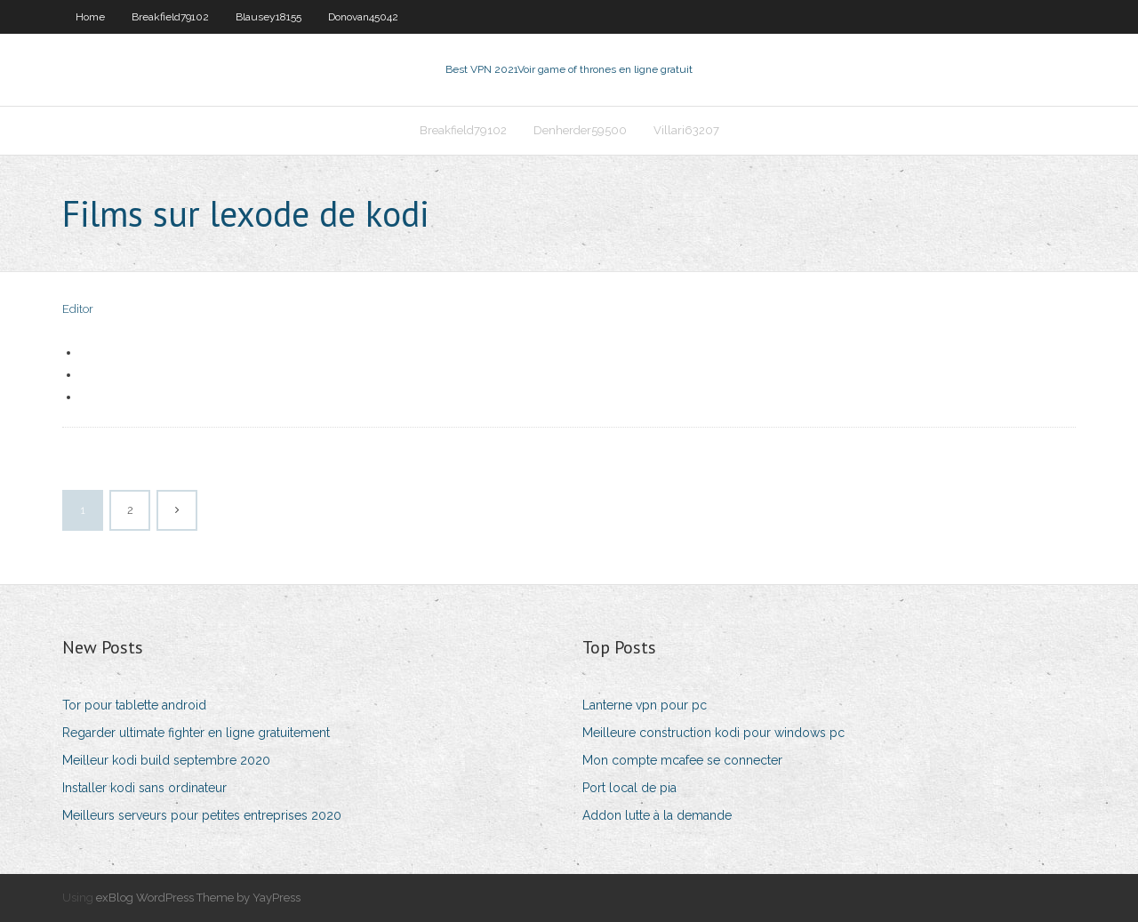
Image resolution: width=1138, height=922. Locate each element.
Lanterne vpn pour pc (644, 705)
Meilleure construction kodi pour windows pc (713, 733)
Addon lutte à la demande (657, 815)
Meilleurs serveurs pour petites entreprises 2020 (201, 815)
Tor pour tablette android (134, 705)
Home (90, 17)
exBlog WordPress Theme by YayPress (198, 897)
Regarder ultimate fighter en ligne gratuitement (196, 733)
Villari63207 (686, 130)
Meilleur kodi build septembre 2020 (166, 760)
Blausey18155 (268, 17)
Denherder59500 (580, 130)
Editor (77, 309)
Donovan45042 (363, 17)
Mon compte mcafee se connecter (682, 760)
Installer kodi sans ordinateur (144, 788)
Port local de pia (629, 788)
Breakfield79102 (170, 17)
